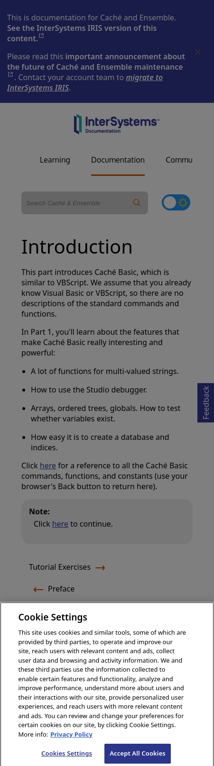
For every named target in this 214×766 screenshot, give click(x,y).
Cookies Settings (66, 756)
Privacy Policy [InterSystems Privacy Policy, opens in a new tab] (71, 737)
